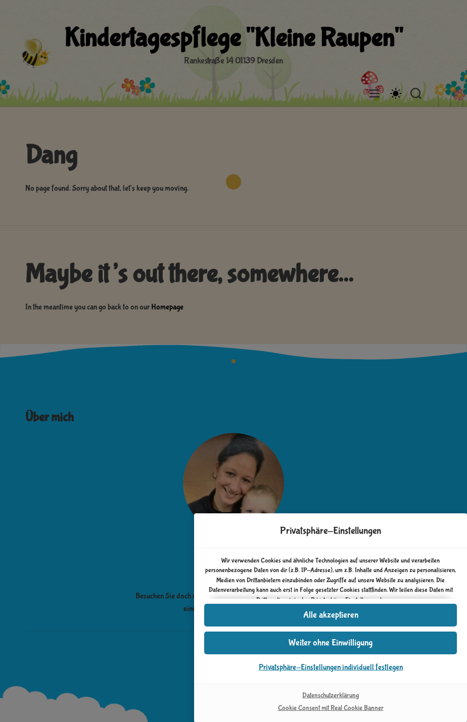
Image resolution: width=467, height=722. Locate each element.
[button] (330, 643)
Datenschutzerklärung (330, 695)
